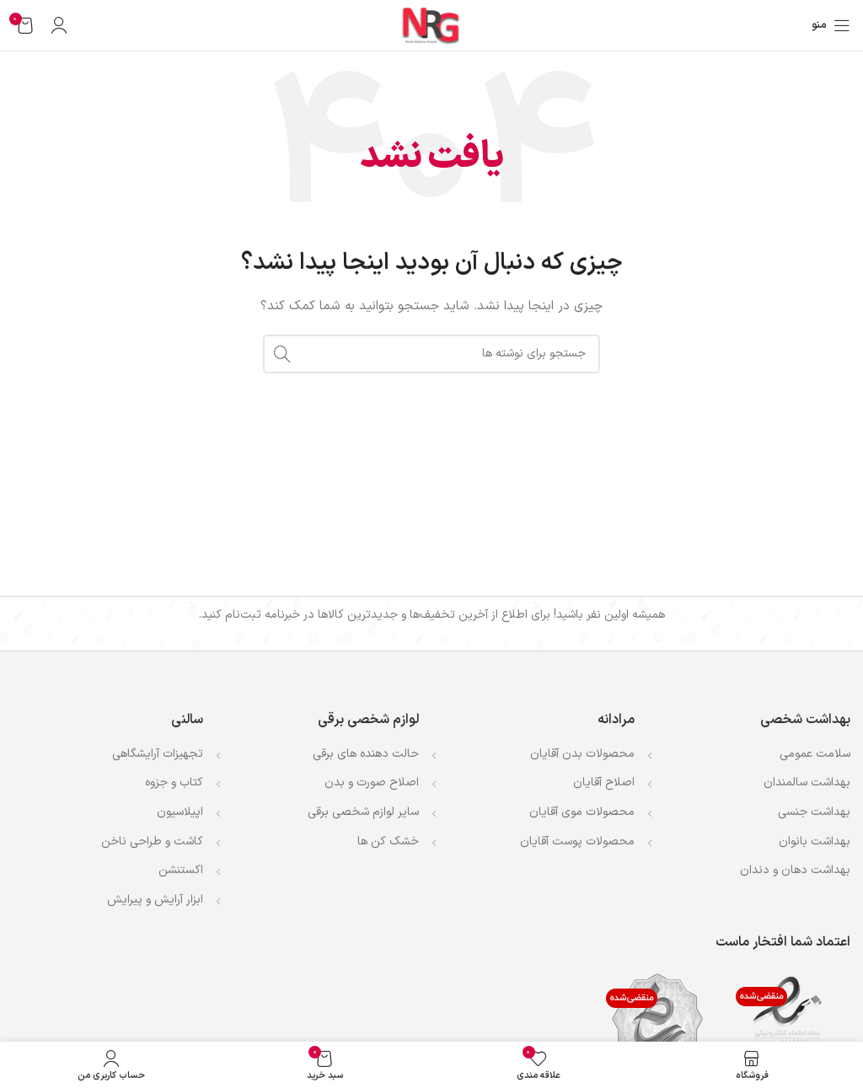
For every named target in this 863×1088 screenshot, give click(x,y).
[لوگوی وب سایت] (431, 25)
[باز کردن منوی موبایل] (831, 25)
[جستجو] (431, 354)
